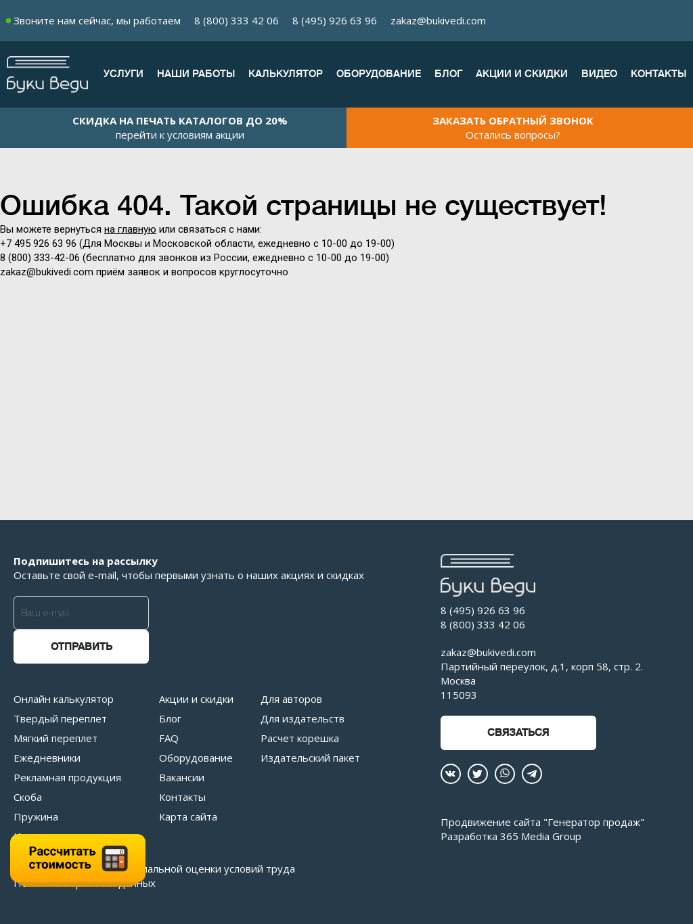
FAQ (169, 738)
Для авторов (291, 699)
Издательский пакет (310, 757)
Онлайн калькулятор (64, 699)
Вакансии (181, 777)
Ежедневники (47, 757)
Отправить (81, 647)
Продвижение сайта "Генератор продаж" (542, 822)
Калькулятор (285, 74)
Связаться (518, 733)
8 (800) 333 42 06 (236, 20)
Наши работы (196, 74)
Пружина (36, 816)
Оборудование (378, 74)
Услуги (123, 74)
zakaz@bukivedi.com (438, 20)
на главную (130, 229)
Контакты (658, 74)
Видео (599, 74)
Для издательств (302, 718)
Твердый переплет (60, 718)
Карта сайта (188, 816)
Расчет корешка (300, 738)
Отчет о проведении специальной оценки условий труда (154, 868)
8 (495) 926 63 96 (334, 20)
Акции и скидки (522, 74)
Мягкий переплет (55, 738)
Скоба (28, 797)
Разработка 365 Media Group (511, 836)
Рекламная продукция (67, 777)
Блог (448, 74)
